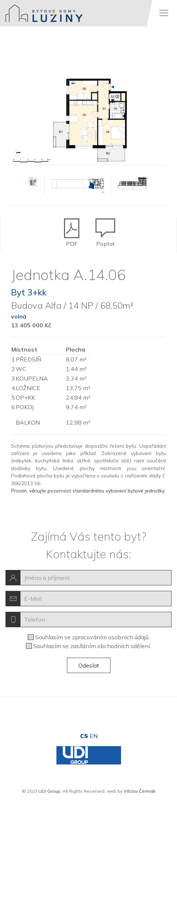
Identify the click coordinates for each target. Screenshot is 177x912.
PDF (72, 226)
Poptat (105, 226)
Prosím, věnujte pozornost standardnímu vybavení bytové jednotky (87, 490)
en (94, 736)
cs (84, 736)
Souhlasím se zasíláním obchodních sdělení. (92, 646)
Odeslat (88, 665)
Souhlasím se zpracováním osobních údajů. (92, 637)
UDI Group (49, 791)
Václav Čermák (139, 791)
